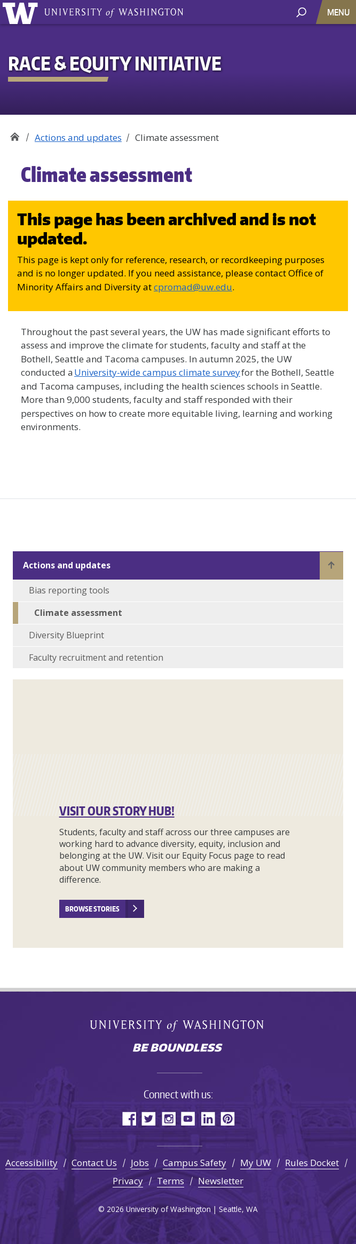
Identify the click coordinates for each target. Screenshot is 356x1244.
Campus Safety (194, 1162)
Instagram (168, 1118)
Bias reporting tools (69, 590)
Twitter (148, 1118)
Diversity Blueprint (66, 635)
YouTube (188, 1118)
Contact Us (94, 1162)
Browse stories (92, 909)
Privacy (128, 1181)
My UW (255, 1162)
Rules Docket (312, 1162)
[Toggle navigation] (339, 12)
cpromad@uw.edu (193, 287)
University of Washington (22, 12)
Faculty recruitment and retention (96, 657)
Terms (170, 1181)
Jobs (140, 1162)
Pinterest (227, 1118)
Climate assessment (78, 613)
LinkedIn (208, 1118)
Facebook (129, 1118)
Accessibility (31, 1162)
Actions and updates (78, 137)
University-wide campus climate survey (157, 372)
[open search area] (301, 11)
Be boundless (178, 1048)
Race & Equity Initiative (14, 133)
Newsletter (220, 1181)
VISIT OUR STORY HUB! (117, 810)
